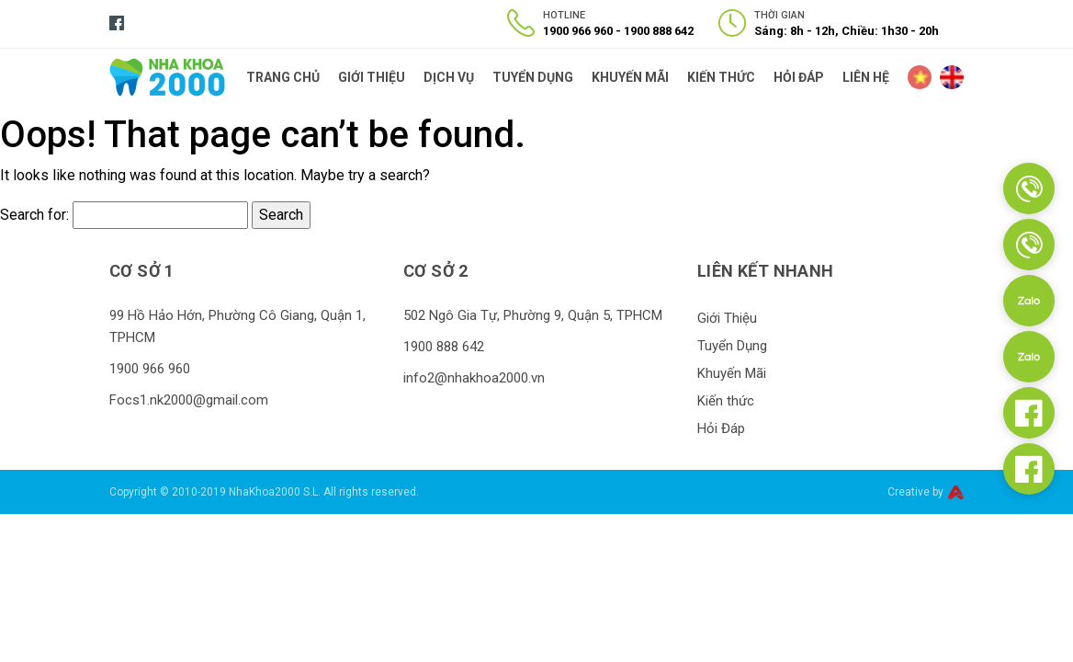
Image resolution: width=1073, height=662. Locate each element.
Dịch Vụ (449, 77)
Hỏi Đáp (799, 77)
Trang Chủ (283, 77)
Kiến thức (721, 77)
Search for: (34, 214)
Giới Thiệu (371, 77)
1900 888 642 (659, 31)
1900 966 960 (578, 31)
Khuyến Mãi (630, 77)
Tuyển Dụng (532, 77)
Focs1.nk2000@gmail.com (188, 400)
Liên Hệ (865, 77)
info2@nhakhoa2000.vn (474, 378)
